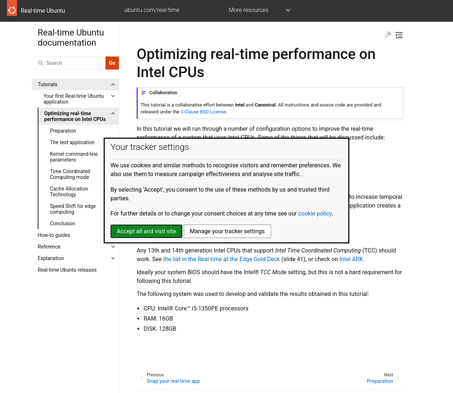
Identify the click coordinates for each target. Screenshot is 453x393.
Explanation (51, 258)
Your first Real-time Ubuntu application (73, 99)
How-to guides (54, 235)
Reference (49, 247)
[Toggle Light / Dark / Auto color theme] (388, 35)
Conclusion (62, 223)
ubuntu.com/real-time (151, 10)
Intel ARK (351, 259)
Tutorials (47, 84)
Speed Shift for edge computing (73, 209)
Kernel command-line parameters (74, 157)
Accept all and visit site (146, 231)
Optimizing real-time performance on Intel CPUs (75, 116)
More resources (248, 10)
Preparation (63, 131)
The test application (72, 142)
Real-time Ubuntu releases (67, 270)
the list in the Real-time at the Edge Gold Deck (221, 259)
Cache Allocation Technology (69, 191)
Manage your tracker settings (227, 231)
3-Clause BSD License (203, 111)
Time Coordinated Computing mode (70, 174)
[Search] (68, 63)
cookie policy (315, 213)
